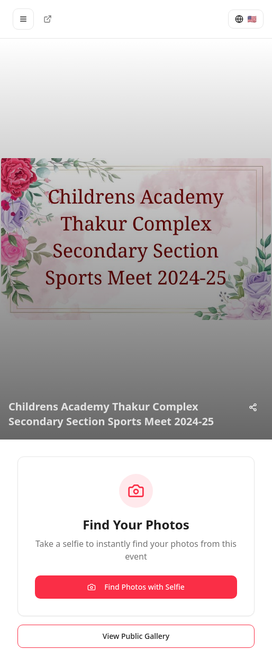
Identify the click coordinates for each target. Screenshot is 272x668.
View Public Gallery (136, 636)
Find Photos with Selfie (136, 587)
